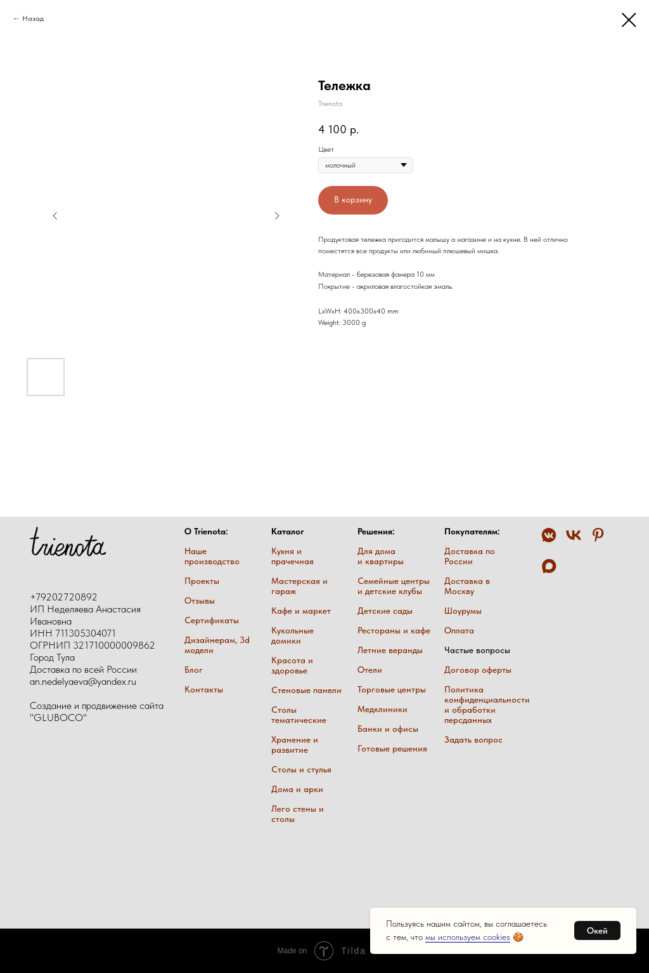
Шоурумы (463, 611)
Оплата (459, 630)
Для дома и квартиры (380, 556)
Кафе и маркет (301, 611)
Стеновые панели (306, 690)
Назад (33, 18)
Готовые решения (392, 748)
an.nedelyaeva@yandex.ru (83, 681)
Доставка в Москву (467, 586)
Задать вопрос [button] (473, 739)
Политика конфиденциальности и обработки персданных (487, 704)
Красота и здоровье (292, 665)
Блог (193, 670)
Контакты (203, 689)
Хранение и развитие (294, 744)
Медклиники (382, 709)
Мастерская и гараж (299, 586)
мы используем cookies (467, 937)
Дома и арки (297, 789)
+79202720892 (64, 597)
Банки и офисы (387, 729)
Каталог (287, 531)
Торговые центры (391, 689)
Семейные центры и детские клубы (393, 586)
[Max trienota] (549, 571)
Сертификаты (211, 620)
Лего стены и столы (297, 814)
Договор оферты (477, 670)
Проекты (201, 581)
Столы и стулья (301, 769)
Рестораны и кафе (393, 630)
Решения (374, 531)
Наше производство (212, 556)
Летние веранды (390, 650)
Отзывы (199, 600)
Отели (369, 670)
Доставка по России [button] (469, 556)
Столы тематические (298, 715)
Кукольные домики (292, 635)
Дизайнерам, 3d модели (217, 645)
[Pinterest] (598, 540)
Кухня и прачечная (292, 556)
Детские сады (385, 611)
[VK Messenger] (549, 540)
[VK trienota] (573, 540)
